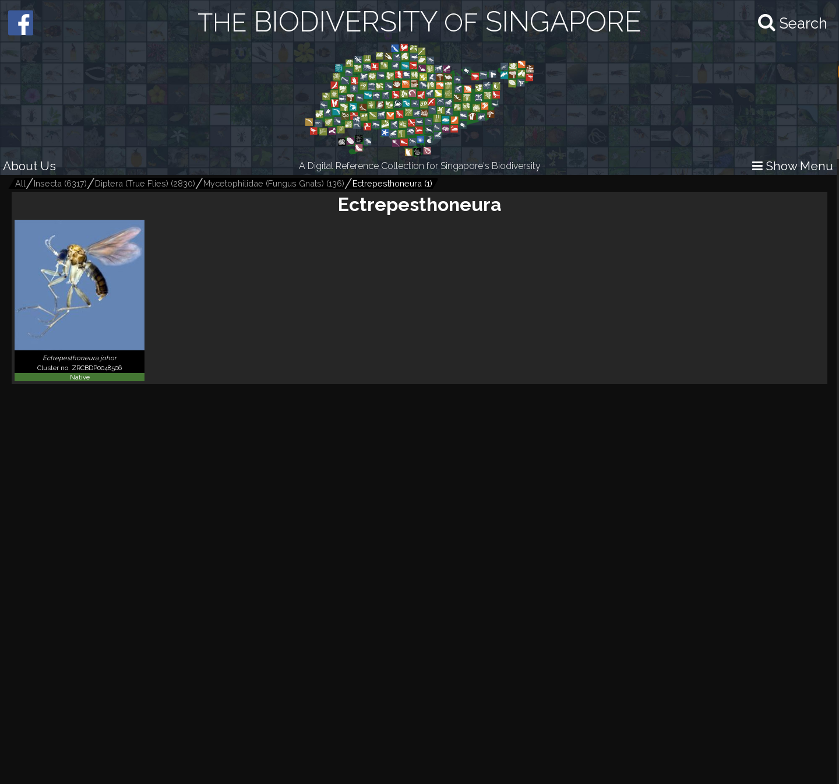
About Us (29, 166)
